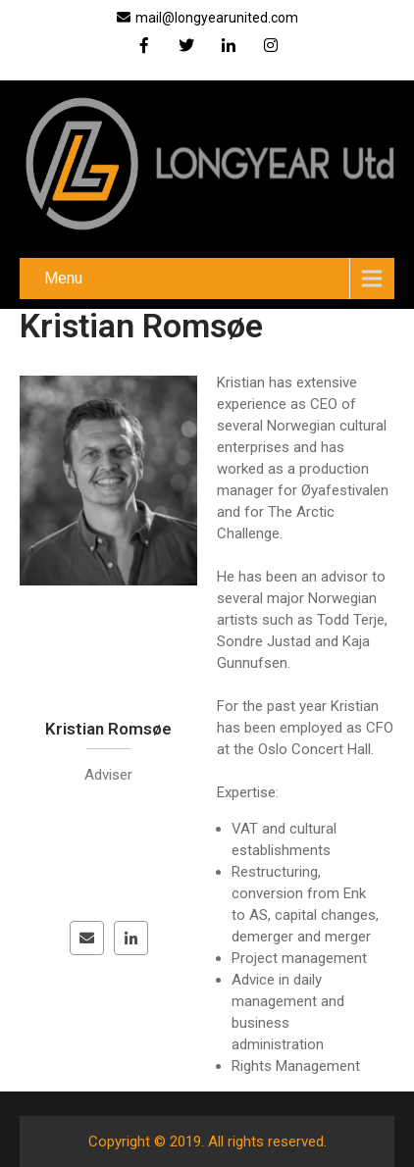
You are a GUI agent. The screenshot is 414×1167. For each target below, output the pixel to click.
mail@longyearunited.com (207, 17)
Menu (63, 278)
